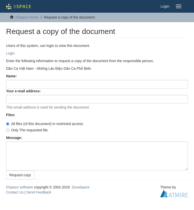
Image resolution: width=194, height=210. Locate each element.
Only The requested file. (27, 130)
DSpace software (19, 187)
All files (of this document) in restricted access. (45, 124)
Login (10, 53)
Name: (12, 76)
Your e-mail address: (24, 91)
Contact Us (14, 192)
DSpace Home (26, 17)
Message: (14, 138)
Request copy (20, 175)
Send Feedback (39, 192)
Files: (11, 115)
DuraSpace (80, 187)
